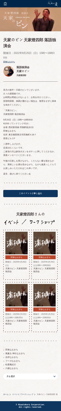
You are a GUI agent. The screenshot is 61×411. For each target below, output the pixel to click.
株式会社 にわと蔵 (53, 3)
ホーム (6, 394)
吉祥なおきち (11, 357)
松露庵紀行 (10, 364)
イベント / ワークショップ (22, 394)
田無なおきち (9, 62)
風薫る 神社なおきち (15, 353)
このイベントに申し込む (30, 193)
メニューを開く (5, 3)
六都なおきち (11, 368)
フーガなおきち (12, 361)
